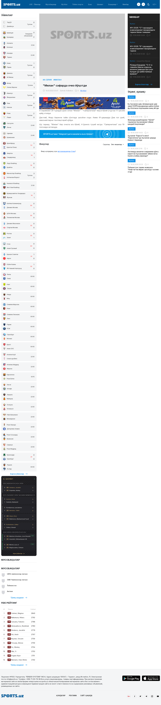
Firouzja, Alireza (15, 643)
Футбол (64, 4)
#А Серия (47, 80)
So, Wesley (13, 647)
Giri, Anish (12, 634)
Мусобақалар (51, 4)
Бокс (90, 4)
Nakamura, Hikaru (15, 617)
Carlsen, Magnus (15, 613)
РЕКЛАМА (73, 695)
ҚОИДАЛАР (60, 695)
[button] (143, 4)
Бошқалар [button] (112, 4)
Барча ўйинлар (19, 474)
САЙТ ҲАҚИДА (86, 695)
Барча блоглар (143, 84)
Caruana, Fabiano (15, 622)
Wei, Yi (11, 651)
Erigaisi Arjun (14, 655)
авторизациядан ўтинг (66, 151)
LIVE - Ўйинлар (34, 4)
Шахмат (100, 4)
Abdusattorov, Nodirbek (18, 626)
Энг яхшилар (116, 144)
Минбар (126, 4)
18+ (128, 696)
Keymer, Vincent (15, 638)
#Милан (57, 80)
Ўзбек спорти (77, 4)
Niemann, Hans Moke (17, 660)
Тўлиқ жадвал (19, 598)
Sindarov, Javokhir (16, 630)
